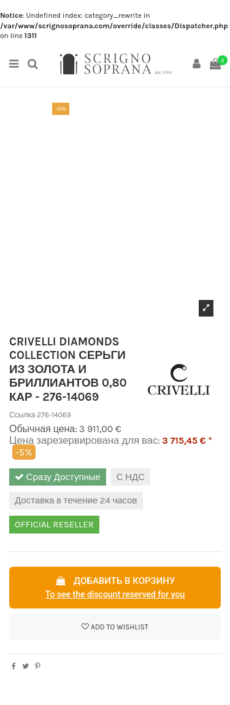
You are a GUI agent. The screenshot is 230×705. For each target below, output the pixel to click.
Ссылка (22, 415)
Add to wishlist (115, 627)
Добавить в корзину (115, 588)
